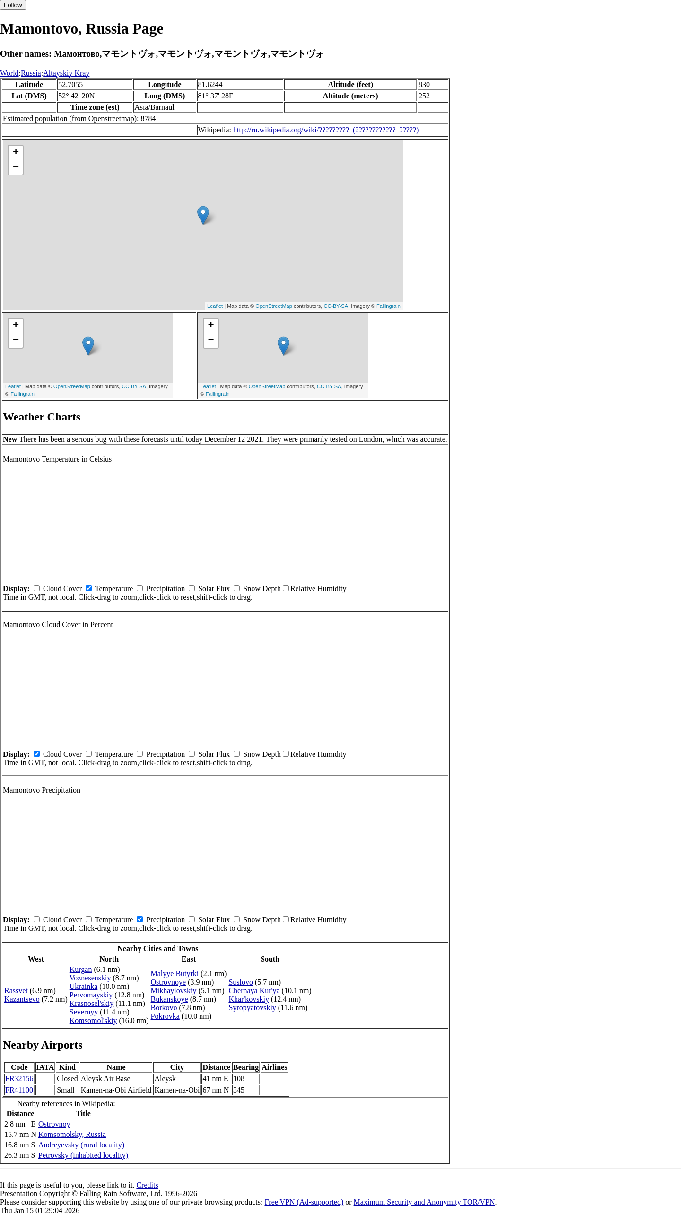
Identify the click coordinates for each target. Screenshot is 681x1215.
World (9, 73)
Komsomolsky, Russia (72, 1134)
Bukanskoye (169, 999)
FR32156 (19, 1079)
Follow (13, 5)
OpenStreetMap (273, 306)
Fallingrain (388, 306)
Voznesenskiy (90, 978)
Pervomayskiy (91, 995)
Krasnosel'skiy (92, 1003)
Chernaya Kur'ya (253, 991)
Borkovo (164, 1008)
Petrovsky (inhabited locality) (83, 1155)
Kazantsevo (22, 999)
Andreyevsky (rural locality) (81, 1145)
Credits (147, 1185)
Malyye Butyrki (175, 974)
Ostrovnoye (168, 982)
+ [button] (16, 153)
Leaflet (215, 306)
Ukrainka (84, 986)
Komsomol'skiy (93, 1020)
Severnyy (84, 1012)
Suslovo (240, 982)
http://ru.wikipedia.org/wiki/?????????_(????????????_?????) (326, 130)
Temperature (114, 589)
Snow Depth (262, 589)
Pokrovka (165, 1016)
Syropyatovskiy (252, 1008)
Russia (31, 73)
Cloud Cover (62, 589)
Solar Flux (214, 589)
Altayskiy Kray (66, 73)
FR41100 (19, 1090)
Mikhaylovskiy (174, 991)
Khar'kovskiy (248, 999)
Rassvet (16, 991)
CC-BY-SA (335, 306)
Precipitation (165, 589)
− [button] (16, 167)
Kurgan (81, 969)
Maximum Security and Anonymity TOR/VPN (424, 1202)
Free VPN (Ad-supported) (303, 1202)
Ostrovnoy (54, 1124)
